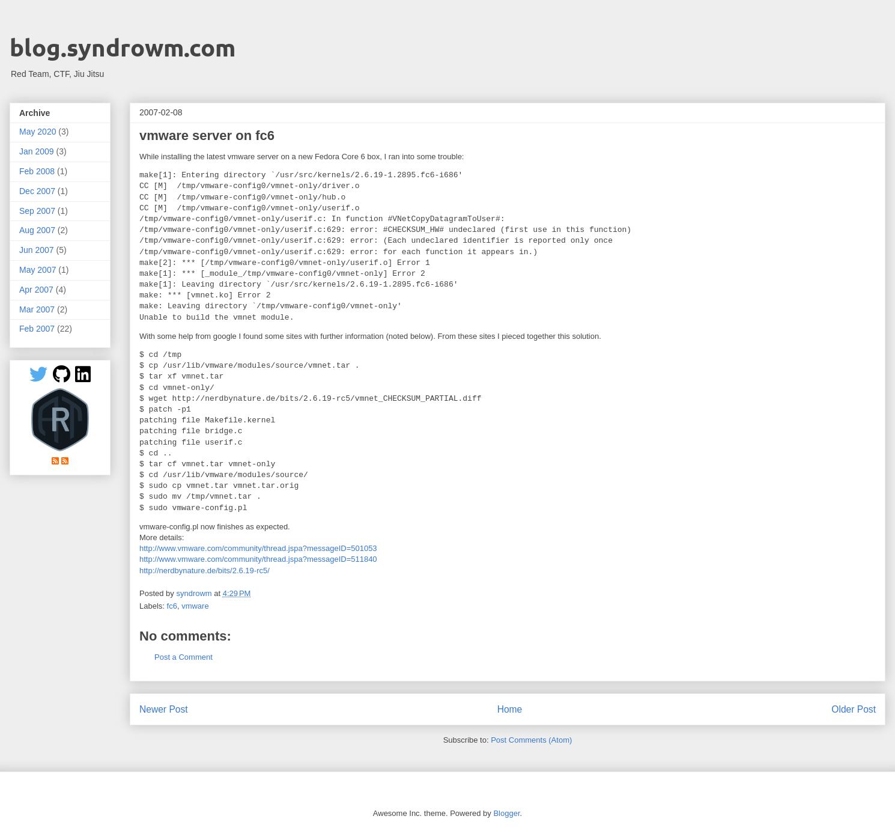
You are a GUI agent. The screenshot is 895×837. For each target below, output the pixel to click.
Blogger (506, 813)
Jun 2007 (36, 250)
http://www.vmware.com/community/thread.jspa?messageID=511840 (258, 559)
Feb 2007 (37, 328)
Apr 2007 (36, 289)
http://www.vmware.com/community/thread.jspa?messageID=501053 (258, 548)
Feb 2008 (37, 171)
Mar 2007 (37, 309)
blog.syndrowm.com (122, 46)
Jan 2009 (36, 151)
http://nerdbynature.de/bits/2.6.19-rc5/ (204, 570)
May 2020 (37, 131)
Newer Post (163, 709)
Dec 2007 (37, 191)
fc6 (172, 605)
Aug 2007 (37, 230)
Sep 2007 (37, 211)
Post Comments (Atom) (531, 739)
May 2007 (37, 270)
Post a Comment (183, 657)
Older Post (853, 709)
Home (510, 709)
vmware (195, 605)
